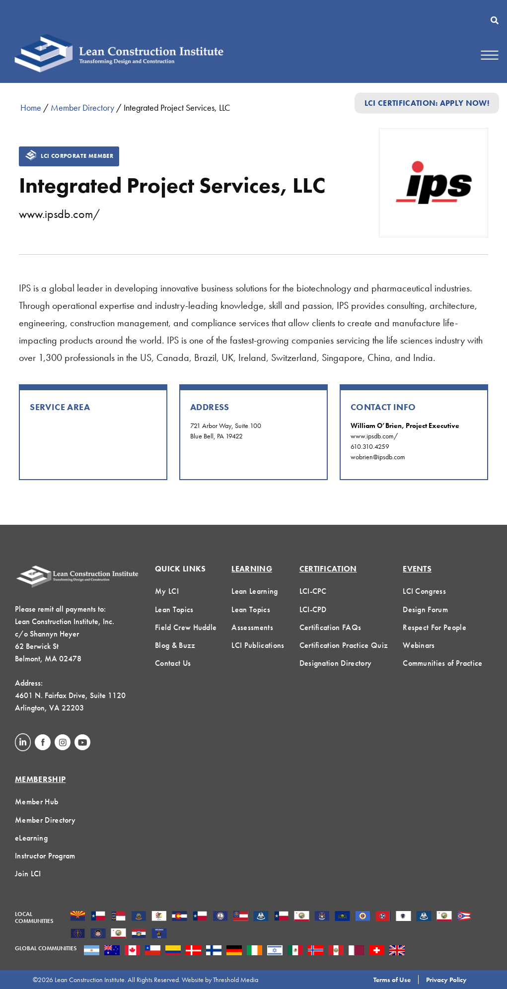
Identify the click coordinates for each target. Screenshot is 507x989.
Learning (251, 569)
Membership (40, 779)
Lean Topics (174, 609)
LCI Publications (257, 645)
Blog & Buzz (175, 645)
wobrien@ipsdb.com (378, 456)
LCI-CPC (313, 591)
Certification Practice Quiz (343, 645)
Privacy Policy (446, 979)
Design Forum (425, 609)
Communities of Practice (442, 663)
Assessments (252, 627)
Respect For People (434, 627)
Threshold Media (235, 979)
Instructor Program (45, 855)
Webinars (419, 645)
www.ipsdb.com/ (59, 213)
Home (30, 107)
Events (417, 569)
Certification (328, 569)
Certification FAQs (330, 627)
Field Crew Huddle (186, 627)
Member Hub (36, 801)
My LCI (167, 591)
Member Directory (82, 107)
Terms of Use (392, 979)
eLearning (31, 838)
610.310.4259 (370, 446)
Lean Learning (254, 591)
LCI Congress (424, 591)
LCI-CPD (313, 609)
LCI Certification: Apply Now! (426, 103)
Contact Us (173, 663)
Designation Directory (335, 663)
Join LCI (28, 873)
